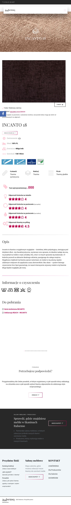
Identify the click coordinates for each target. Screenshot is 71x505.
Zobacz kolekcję (10, 133)
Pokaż (60, 104)
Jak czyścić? (6, 472)
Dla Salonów (53, 474)
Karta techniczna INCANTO (14, 309)
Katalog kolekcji (8, 466)
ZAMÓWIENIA (53, 466)
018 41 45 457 (9, 2)
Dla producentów (54, 470)
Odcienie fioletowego (17, 111)
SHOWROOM (53, 478)
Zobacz (35, 395)
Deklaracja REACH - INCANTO (15, 313)
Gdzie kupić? (57, 423)
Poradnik (5, 478)
